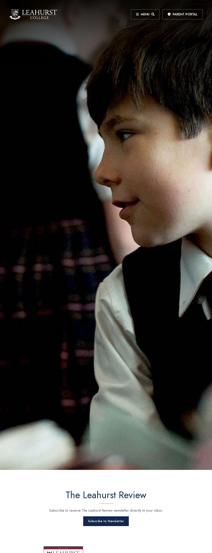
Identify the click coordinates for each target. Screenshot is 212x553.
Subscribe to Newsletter (106, 521)
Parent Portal (185, 14)
